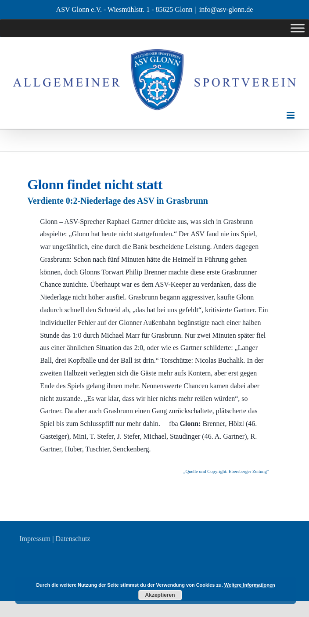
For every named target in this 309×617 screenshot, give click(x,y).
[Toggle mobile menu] (291, 115)
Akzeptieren (160, 595)
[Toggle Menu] (298, 28)
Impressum (34, 538)
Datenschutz (73, 538)
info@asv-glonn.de (226, 9)
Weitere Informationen (249, 585)
